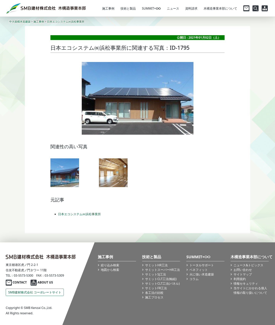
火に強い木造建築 (201, 274)
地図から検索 (110, 270)
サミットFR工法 (156, 288)
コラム (194, 279)
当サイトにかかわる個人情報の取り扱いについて (250, 290)
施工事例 (108, 8)
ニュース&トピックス (249, 265)
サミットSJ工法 (155, 274)
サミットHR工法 (156, 265)
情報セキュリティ (246, 283)
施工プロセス (154, 297)
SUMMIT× (151, 8)
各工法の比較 (154, 293)
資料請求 (191, 8)
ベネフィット (198, 270)
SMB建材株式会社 (34, 292)
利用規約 (240, 279)
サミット (162, 270)
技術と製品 (128, 8)
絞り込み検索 (110, 265)
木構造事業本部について (220, 8)
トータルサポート (201, 265)
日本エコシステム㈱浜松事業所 (79, 214)
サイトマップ (243, 274)
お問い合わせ (243, 270)
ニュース (173, 8)
